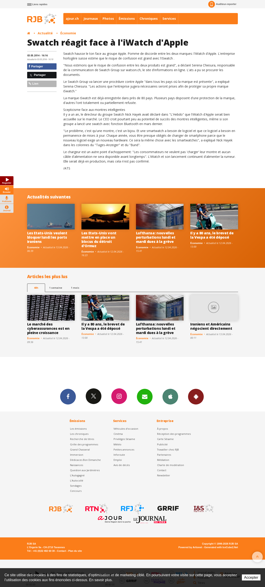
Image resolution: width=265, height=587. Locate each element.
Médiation (163, 459)
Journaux (90, 18)
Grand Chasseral (80, 449)
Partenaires (164, 454)
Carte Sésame (165, 439)
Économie (68, 33)
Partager (35, 66)
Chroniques (149, 18)
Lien (33, 83)
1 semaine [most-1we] (55, 287)
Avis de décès (122, 465)
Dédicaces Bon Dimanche (85, 459)
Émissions (127, 18)
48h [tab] (36, 287)
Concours (75, 490)
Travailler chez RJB (168, 449)
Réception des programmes (174, 433)
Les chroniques (79, 433)
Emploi (118, 459)
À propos (162, 428)
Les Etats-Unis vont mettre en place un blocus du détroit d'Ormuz (98, 239)
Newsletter (163, 475)
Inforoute (119, 454)
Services (169, 18)
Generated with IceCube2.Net (221, 547)
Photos (108, 18)
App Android (196, 396)
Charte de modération (170, 465)
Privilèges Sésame (124, 439)
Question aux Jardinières (85, 470)
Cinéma (118, 433)
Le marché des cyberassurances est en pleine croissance (48, 328)
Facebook (68, 396)
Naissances (76, 465)
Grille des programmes (84, 444)
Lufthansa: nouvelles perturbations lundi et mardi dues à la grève (155, 237)
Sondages (75, 485)
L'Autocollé (76, 480)
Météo (117, 444)
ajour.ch (72, 18)
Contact (161, 470)
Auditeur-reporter (222, 4)
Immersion (76, 454)
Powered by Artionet (190, 547)
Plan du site (75, 551)
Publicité (162, 444)
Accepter (251, 577)
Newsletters (145, 396)
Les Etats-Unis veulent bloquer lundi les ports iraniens (47, 237)
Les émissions (78, 428)
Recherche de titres (82, 439)
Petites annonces (124, 449)
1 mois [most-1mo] (75, 287)
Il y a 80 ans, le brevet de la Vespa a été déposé (212, 235)
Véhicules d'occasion (126, 428)
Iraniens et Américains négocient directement (211, 326)
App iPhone (170, 396)
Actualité (45, 33)
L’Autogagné (77, 475)
